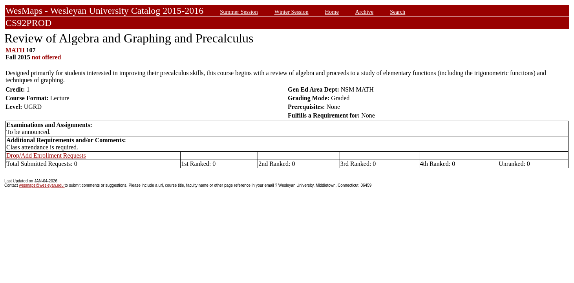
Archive (364, 12)
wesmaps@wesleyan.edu (41, 185)
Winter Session (291, 12)
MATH (15, 50)
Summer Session (239, 12)
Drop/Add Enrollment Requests (46, 155)
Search (397, 12)
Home (332, 12)
